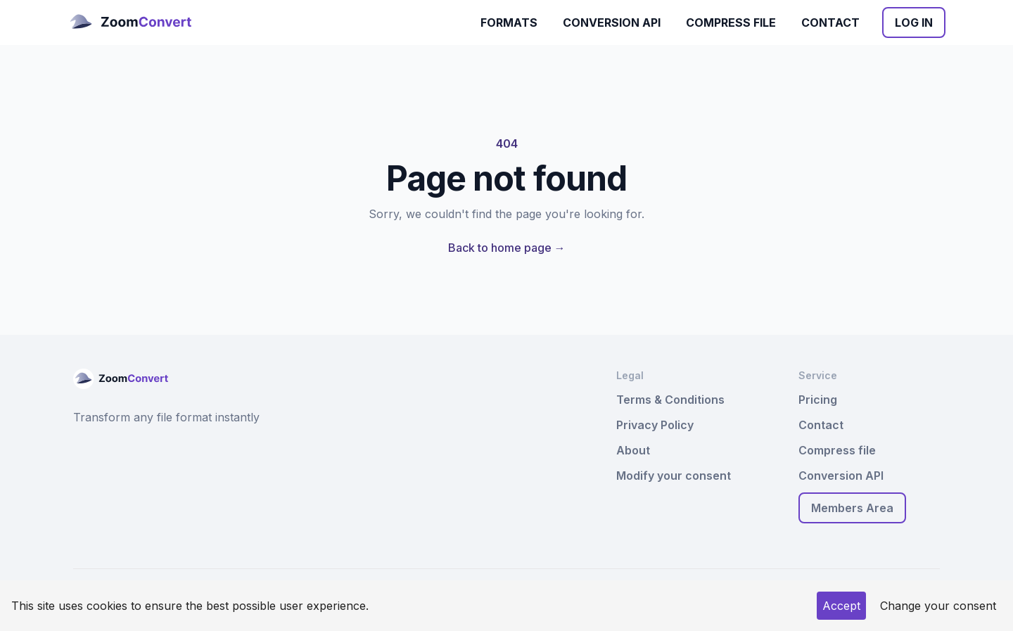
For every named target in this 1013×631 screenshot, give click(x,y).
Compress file (731, 22)
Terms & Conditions (670, 400)
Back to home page (507, 248)
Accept (841, 606)
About (633, 450)
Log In (914, 22)
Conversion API (612, 22)
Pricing (817, 400)
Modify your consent (673, 476)
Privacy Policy (655, 425)
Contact (830, 22)
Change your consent (938, 606)
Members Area (852, 508)
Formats (508, 22)
